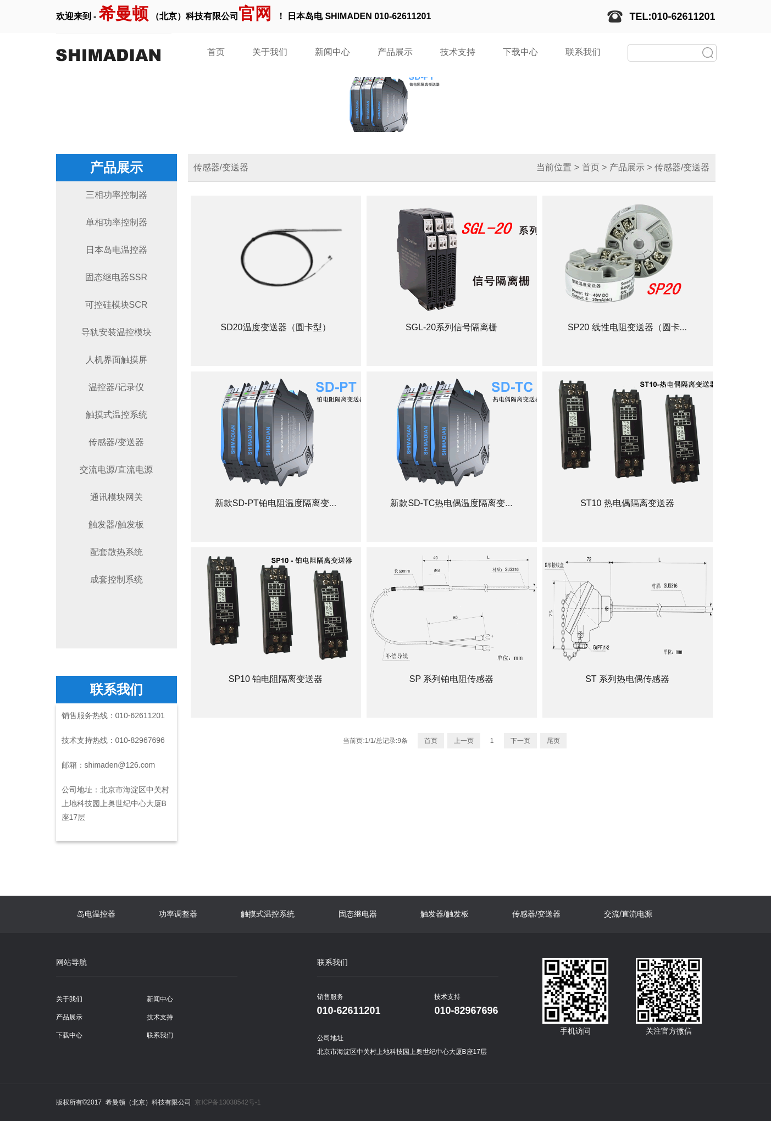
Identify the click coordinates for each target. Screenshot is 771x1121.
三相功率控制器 (116, 194)
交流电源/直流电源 (116, 469)
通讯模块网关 (116, 497)
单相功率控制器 (116, 222)
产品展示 (395, 52)
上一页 (464, 741)
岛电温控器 (96, 913)
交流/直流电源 (628, 913)
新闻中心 (332, 52)
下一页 (520, 741)
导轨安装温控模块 (116, 332)
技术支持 (457, 52)
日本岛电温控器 (116, 249)
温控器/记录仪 (115, 387)
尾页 (553, 741)
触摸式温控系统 (116, 414)
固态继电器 (358, 913)
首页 (216, 52)
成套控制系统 (116, 579)
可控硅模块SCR (116, 304)
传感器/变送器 (115, 442)
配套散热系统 (116, 552)
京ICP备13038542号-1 (227, 1102)
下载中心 (520, 52)
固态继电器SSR (116, 277)
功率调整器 (178, 913)
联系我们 (583, 52)
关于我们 (269, 52)
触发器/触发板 (115, 524)
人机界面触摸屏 (116, 359)
